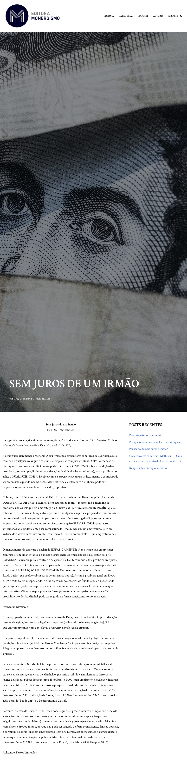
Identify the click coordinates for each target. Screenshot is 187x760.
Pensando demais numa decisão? (148, 449)
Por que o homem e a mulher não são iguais (155, 442)
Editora (109, 16)
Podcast (143, 16)
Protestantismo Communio (145, 435)
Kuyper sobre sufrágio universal (148, 468)
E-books (173, 16)
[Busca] (181, 16)
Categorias (126, 16)
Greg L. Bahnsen (23, 399)
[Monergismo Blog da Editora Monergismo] (32, 16)
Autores (158, 16)
